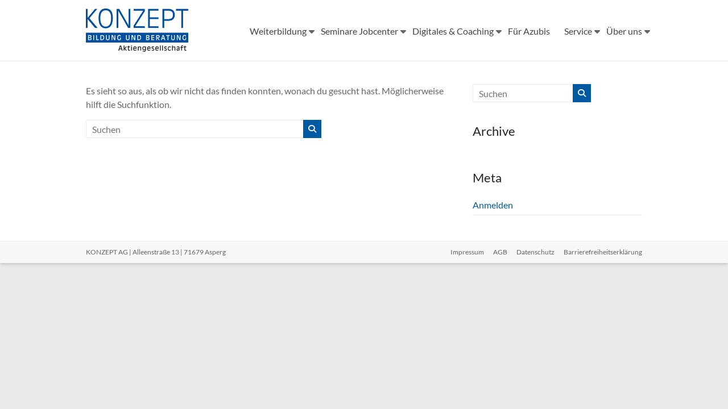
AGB (500, 252)
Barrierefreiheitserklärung (603, 252)
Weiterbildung (278, 31)
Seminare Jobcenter (359, 31)
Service (578, 31)
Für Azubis (529, 31)
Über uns (624, 31)
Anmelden (493, 204)
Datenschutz (535, 252)
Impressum (467, 252)
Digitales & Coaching (453, 31)
